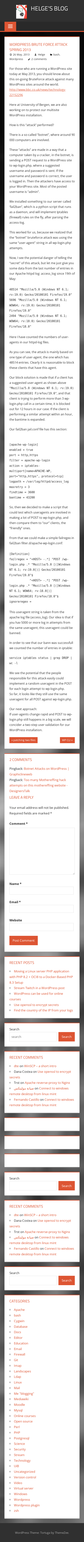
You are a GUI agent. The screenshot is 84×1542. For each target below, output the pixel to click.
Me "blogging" (24, 1393)
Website (15, 920)
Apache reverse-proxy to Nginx (47, 1082)
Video (18, 1483)
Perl (17, 1427)
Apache (19, 1309)
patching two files (24, 740)
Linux (18, 1382)
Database (21, 1326)
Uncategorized (24, 1471)
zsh (16, 1510)
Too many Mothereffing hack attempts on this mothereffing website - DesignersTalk (38, 785)
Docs (17, 1332)
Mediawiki (21, 1399)
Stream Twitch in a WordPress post (39, 988)
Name (15, 884)
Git (16, 1360)
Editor (18, 1337)
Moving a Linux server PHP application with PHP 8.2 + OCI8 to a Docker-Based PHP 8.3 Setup (41, 977)
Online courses (25, 1416)
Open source (23, 1421)
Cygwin (19, 1321)
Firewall (19, 1354)
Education (21, 1343)
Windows (20, 1494)
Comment (18, 823)
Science (19, 1443)
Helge (41, 54)
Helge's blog (49, 8)
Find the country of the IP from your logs (43, 1010)
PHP (17, 1432)
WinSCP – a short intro (40, 1066)
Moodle (19, 1404)
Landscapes (22, 1371)
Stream (19, 1455)
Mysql (18, 1410)
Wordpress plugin (27, 1505)
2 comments (39, 59)
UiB (16, 1466)
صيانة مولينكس (24, 1088)
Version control (25, 1477)
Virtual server (23, 1488)
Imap (17, 1365)
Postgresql (21, 1438)
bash (56, 54)
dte (16, 1066)
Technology (22, 1460)
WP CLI (66, 740)
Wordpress (16, 59)
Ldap (17, 1376)
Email (15, 902)
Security (20, 1449)
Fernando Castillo (26, 1099)
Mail (17, 1388)
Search (14, 1029)
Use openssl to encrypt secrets (36, 1005)
